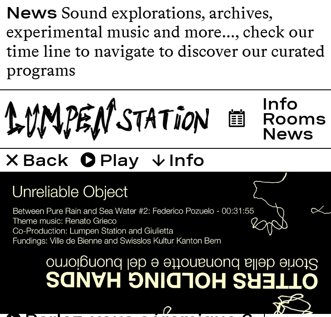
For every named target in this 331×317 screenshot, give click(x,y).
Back (37, 160)
